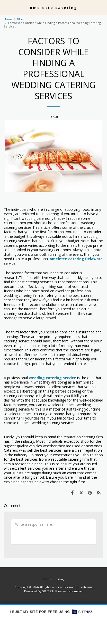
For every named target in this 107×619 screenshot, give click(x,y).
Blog (20, 19)
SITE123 (47, 591)
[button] (5, 7)
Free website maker (69, 591)
